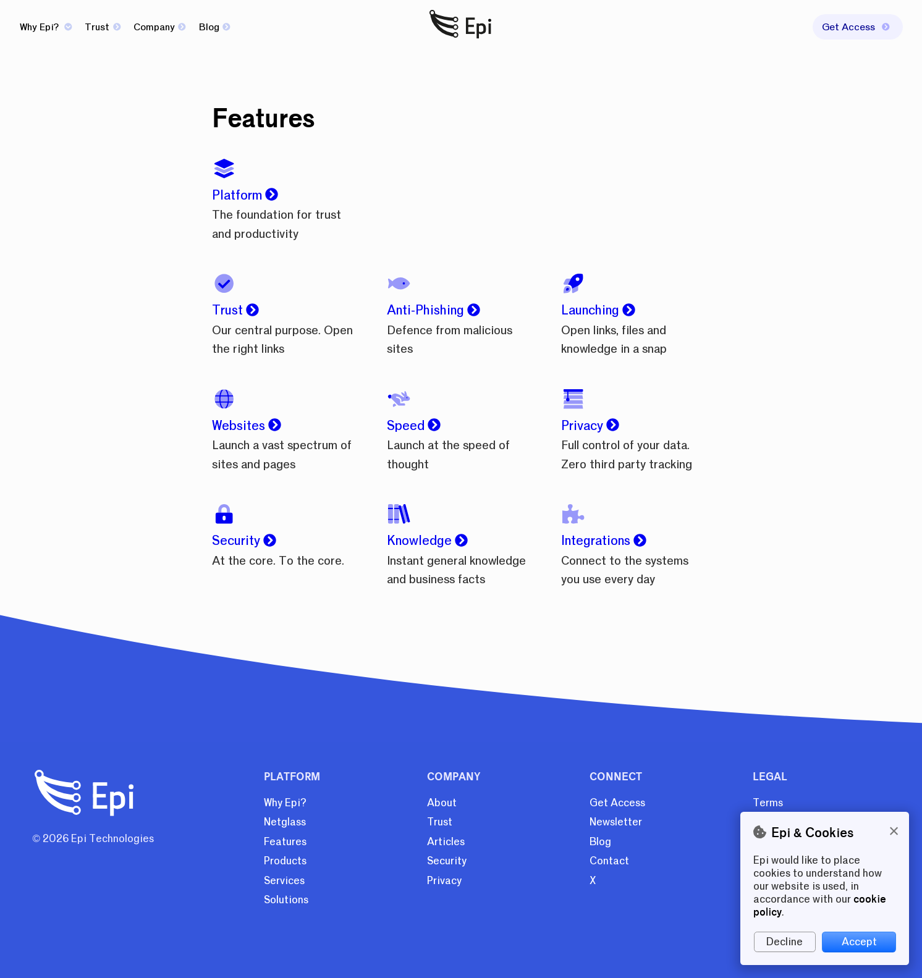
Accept (859, 941)
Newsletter (616, 822)
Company (159, 27)
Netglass (285, 822)
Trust (103, 27)
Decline (784, 941)
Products (285, 860)
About (442, 802)
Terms (768, 802)
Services (284, 880)
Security (447, 860)
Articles (446, 841)
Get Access (617, 802)
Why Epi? (46, 27)
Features (285, 841)
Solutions (286, 899)
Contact (609, 860)
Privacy (444, 880)
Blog (214, 27)
